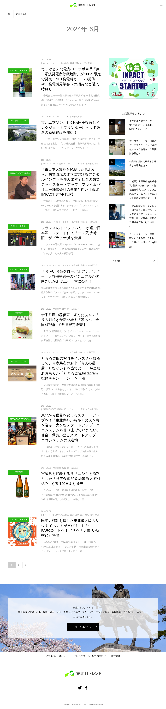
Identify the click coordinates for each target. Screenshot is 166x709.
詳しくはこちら (83, 626)
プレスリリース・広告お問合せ (90, 656)
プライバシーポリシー (57, 656)
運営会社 (115, 656)
